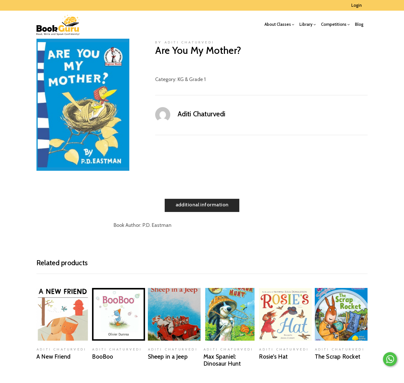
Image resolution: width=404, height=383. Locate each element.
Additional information (202, 205)
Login (356, 5)
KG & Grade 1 (192, 79)
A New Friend (53, 356)
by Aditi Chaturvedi (184, 42)
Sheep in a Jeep (168, 356)
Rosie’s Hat (273, 356)
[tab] (202, 205)
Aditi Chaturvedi (201, 114)
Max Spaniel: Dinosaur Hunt (222, 360)
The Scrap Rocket (337, 356)
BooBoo (102, 356)
